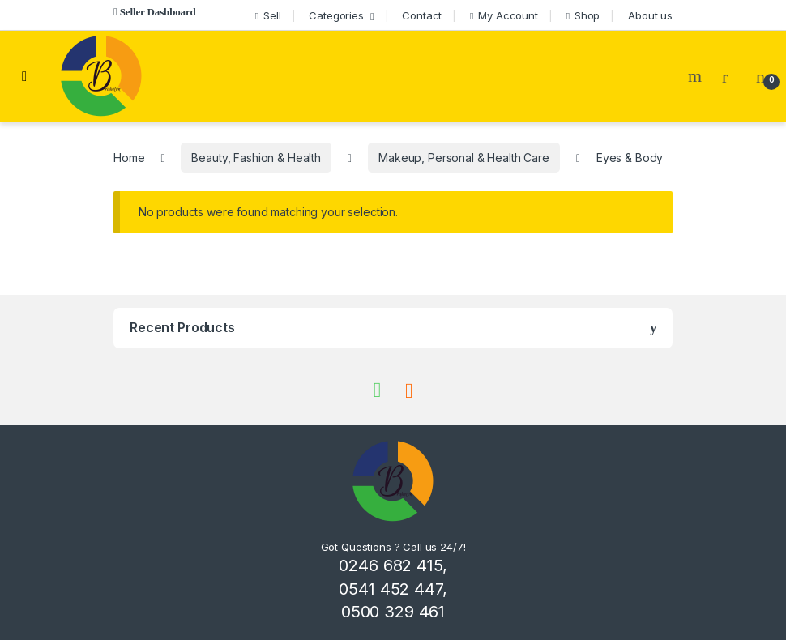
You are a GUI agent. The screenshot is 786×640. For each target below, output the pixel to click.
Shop (583, 15)
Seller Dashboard (158, 12)
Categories (336, 15)
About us (650, 15)
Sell (268, 15)
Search (697, 76)
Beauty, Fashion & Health (256, 157)
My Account (504, 15)
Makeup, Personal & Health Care (463, 157)
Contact (422, 15)
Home (128, 157)
